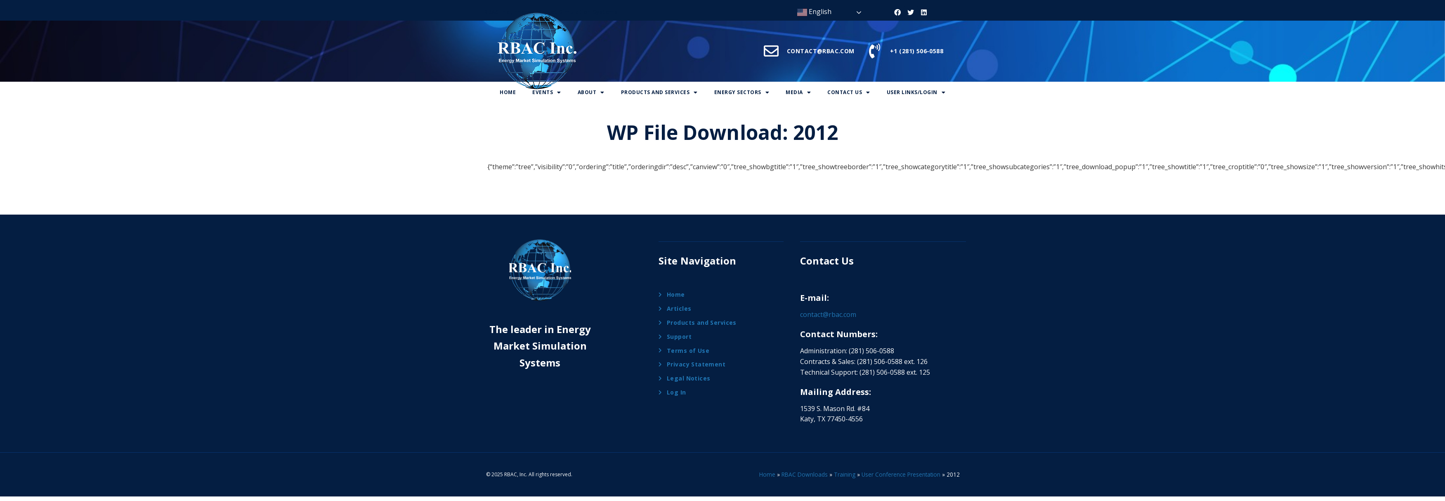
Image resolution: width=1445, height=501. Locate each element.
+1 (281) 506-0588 (916, 51)
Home (508, 92)
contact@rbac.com (828, 314)
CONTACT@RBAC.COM (821, 51)
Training (844, 474)
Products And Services (659, 92)
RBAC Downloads (805, 474)
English (814, 12)
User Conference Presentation (901, 474)
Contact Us (848, 92)
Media (798, 92)
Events (546, 92)
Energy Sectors (742, 92)
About (591, 92)
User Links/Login (916, 92)
